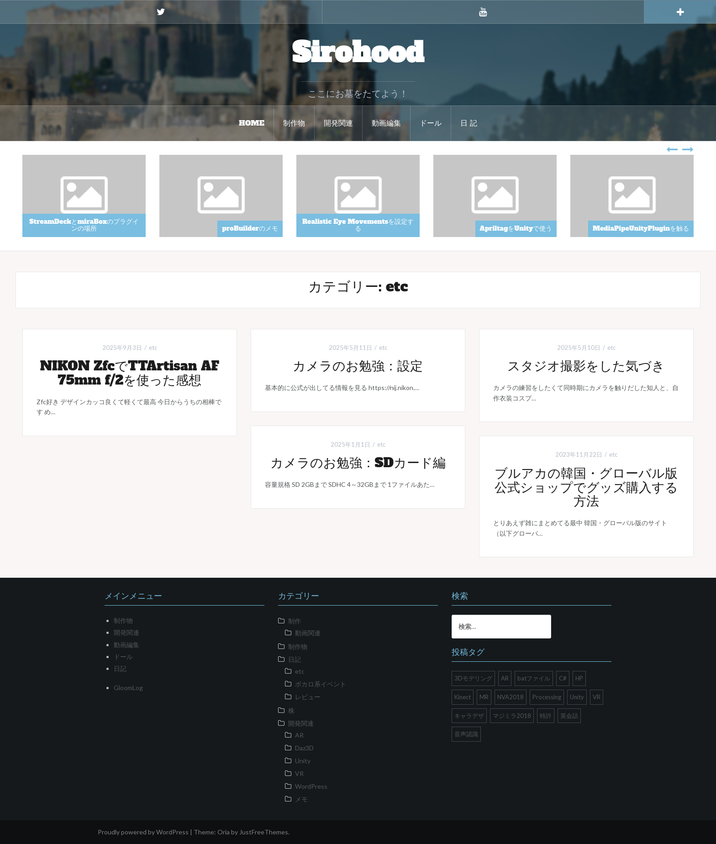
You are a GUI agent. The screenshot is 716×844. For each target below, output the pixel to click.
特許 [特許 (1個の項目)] (546, 715)
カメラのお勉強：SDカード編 (358, 462)
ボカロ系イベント (320, 684)
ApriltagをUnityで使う (516, 228)
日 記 (468, 123)
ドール (431, 123)
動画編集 (386, 123)
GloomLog (128, 687)
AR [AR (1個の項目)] (505, 678)
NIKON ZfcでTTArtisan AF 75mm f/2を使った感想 (130, 373)
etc (153, 347)
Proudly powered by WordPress (143, 832)
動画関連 (308, 633)
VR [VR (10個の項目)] (596, 697)
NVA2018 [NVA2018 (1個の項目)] (510, 697)
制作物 (294, 123)
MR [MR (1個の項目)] (484, 697)
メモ (301, 799)
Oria (223, 832)
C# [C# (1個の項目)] (563, 678)
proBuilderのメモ (250, 228)
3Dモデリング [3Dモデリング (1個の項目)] (473, 678)
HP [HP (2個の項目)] (579, 678)
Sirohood (358, 52)
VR (299, 773)
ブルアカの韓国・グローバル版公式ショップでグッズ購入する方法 (586, 487)
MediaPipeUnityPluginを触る (641, 228)
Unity (303, 761)
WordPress (311, 786)
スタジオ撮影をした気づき (586, 366)
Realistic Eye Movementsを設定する (358, 225)
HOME (251, 123)
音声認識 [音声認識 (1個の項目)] (466, 734)
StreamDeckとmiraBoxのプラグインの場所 (84, 225)
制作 (294, 621)
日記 (120, 668)
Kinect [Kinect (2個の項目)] (462, 697)
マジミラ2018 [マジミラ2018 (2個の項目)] (512, 715)
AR (299, 735)
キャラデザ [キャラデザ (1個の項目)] (469, 715)
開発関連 (338, 123)
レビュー (308, 697)
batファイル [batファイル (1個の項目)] (533, 678)
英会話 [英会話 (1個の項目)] (569, 715)
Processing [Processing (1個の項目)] (546, 697)
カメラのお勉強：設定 (358, 366)
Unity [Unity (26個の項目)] (577, 697)
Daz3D (304, 748)
